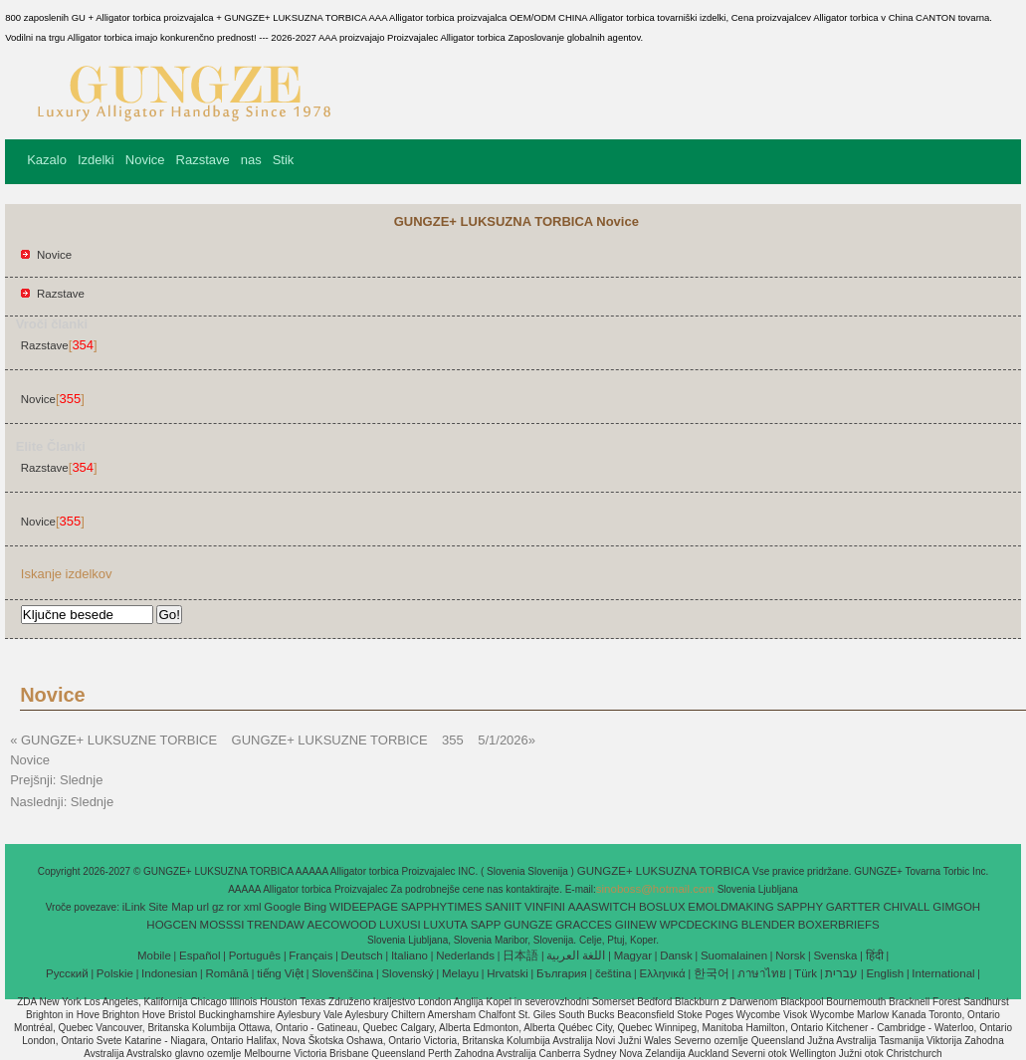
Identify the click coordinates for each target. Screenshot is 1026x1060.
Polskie (115, 973)
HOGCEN (171, 925)
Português (255, 955)
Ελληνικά (663, 973)
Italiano (409, 955)
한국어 (711, 973)
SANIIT (503, 907)
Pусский (67, 973)
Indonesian (169, 973)
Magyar (633, 955)
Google (282, 907)
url (202, 907)
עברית (841, 973)
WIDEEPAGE (363, 907)
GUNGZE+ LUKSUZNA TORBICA (664, 871)
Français (310, 955)
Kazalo (47, 159)
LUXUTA (445, 925)
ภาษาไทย (761, 973)
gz (218, 907)
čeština (613, 973)
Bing (315, 907)
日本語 (520, 955)
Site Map (170, 907)
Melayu (460, 973)
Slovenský (407, 973)
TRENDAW (276, 925)
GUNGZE (528, 925)
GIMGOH (956, 907)
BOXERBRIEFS (839, 925)
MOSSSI (222, 925)
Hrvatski (507, 973)
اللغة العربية (575, 955)
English (885, 973)
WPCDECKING (699, 925)
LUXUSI (400, 925)
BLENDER (768, 925)
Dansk (676, 955)
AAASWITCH (602, 907)
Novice (145, 159)
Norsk (790, 955)
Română (227, 973)
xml (253, 907)
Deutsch (362, 955)
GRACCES (583, 925)
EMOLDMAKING (730, 907)
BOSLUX (662, 907)
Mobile (154, 955)
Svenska (835, 955)
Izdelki (96, 159)
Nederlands (465, 955)
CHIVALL (906, 907)
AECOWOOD (342, 925)
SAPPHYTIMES (442, 907)
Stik (284, 159)
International (943, 973)
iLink (134, 907)
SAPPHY (799, 907)
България (561, 973)
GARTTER (853, 907)
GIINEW (636, 925)
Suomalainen (734, 955)
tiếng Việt (280, 973)
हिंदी (875, 955)
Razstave (203, 159)
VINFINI (544, 907)
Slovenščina (342, 973)
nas (251, 159)
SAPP (486, 925)
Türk (805, 973)
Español (200, 955)
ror (234, 907)
